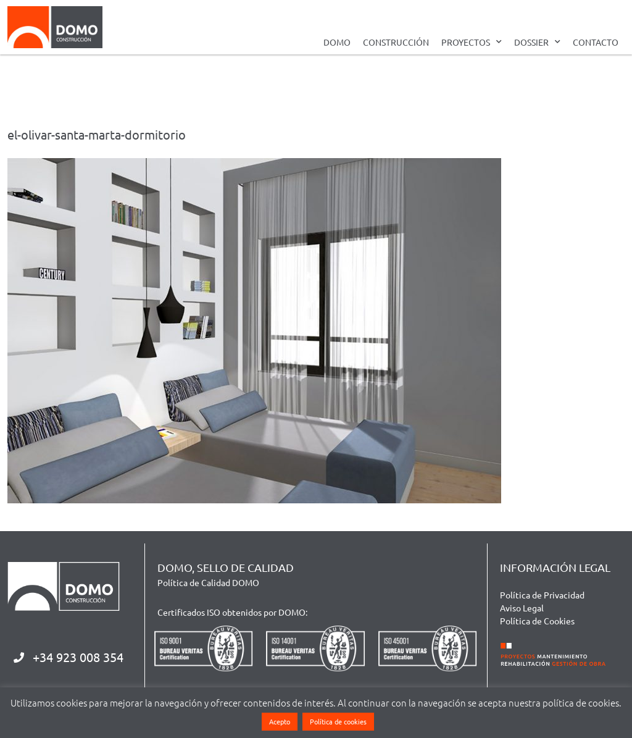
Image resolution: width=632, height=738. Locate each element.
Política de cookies (338, 721)
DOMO (337, 42)
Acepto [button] (279, 721)
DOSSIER (537, 42)
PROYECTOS (471, 42)
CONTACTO (595, 42)
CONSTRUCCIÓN (396, 42)
